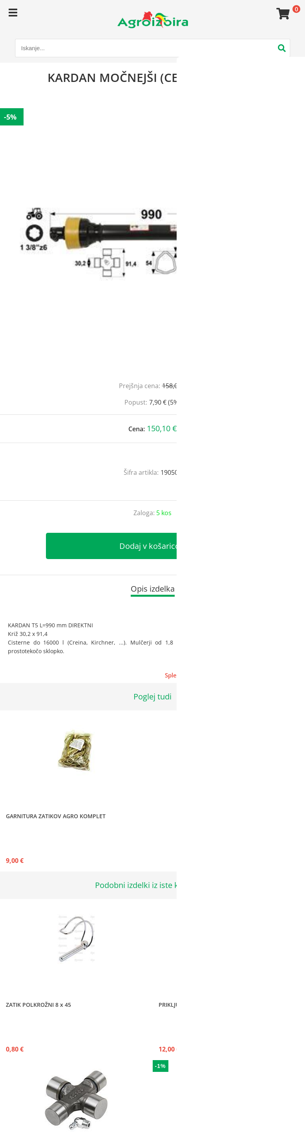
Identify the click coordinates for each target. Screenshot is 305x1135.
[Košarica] (282, 13)
